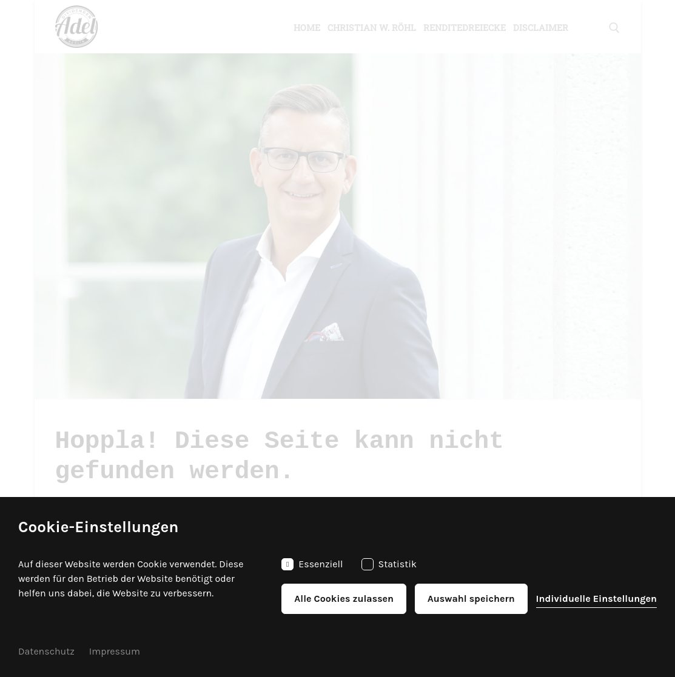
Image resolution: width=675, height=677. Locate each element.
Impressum (114, 651)
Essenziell (312, 564)
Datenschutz (46, 651)
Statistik (389, 564)
